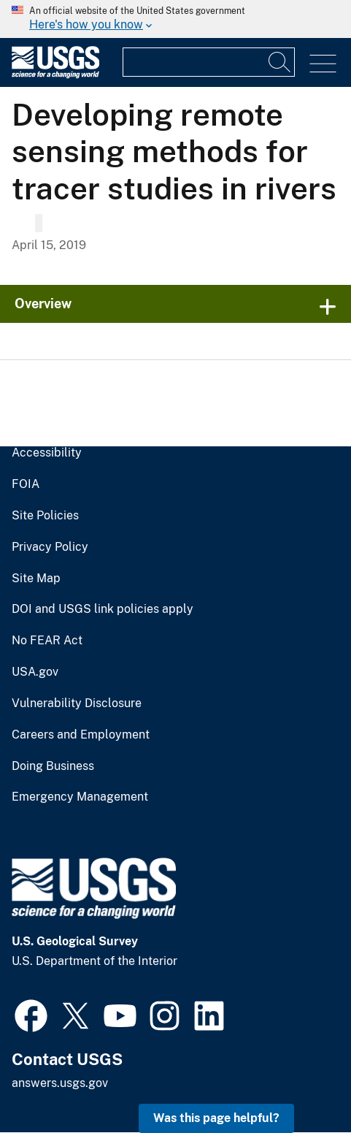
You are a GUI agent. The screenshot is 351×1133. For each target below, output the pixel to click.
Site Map (36, 578)
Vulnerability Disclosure (77, 703)
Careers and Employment (81, 734)
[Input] (209, 62)
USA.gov (35, 672)
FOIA (25, 484)
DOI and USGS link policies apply (102, 609)
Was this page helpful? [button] (216, 1118)
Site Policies (45, 515)
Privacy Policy (50, 547)
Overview (43, 303)
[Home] (55, 75)
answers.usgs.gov (60, 1083)
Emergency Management (80, 797)
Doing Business (53, 766)
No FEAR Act (47, 640)
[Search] (280, 62)
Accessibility (47, 452)
